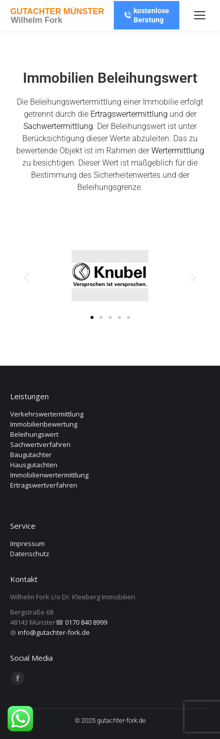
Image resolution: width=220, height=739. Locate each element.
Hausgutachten (33, 464)
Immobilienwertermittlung (49, 474)
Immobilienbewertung (43, 424)
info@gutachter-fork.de (54, 632)
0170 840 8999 (86, 622)
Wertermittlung (177, 150)
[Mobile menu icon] (200, 15)
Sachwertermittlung (58, 126)
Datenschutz (29, 553)
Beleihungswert (34, 434)
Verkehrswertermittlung (46, 414)
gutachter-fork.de (121, 720)
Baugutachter (31, 454)
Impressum (27, 543)
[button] (26, 277)
